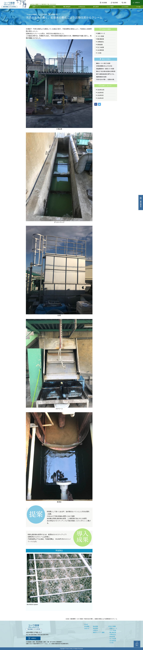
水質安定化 (81, 6)
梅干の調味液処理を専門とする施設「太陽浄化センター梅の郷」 (105, 74)
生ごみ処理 (110, 6)
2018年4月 (100, 98)
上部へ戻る (137, 644)
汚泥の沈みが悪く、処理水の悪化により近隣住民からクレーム (105, 79)
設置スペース (36, 6)
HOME (86, 624)
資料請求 (95, 628)
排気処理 (96, 6)
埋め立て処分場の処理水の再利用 (105, 71)
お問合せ (136, 3)
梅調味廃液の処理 (101, 77)
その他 (138, 6)
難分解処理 (66, 6)
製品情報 (114, 2)
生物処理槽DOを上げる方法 (104, 66)
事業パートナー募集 (98, 632)
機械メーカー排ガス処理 (103, 63)
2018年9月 (100, 92)
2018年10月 (100, 90)
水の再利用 (124, 6)
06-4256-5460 (32, 634)
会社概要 (103, 2)
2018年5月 (100, 95)
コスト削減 (52, 6)
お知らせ (86, 628)
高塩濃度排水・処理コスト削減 (105, 68)
